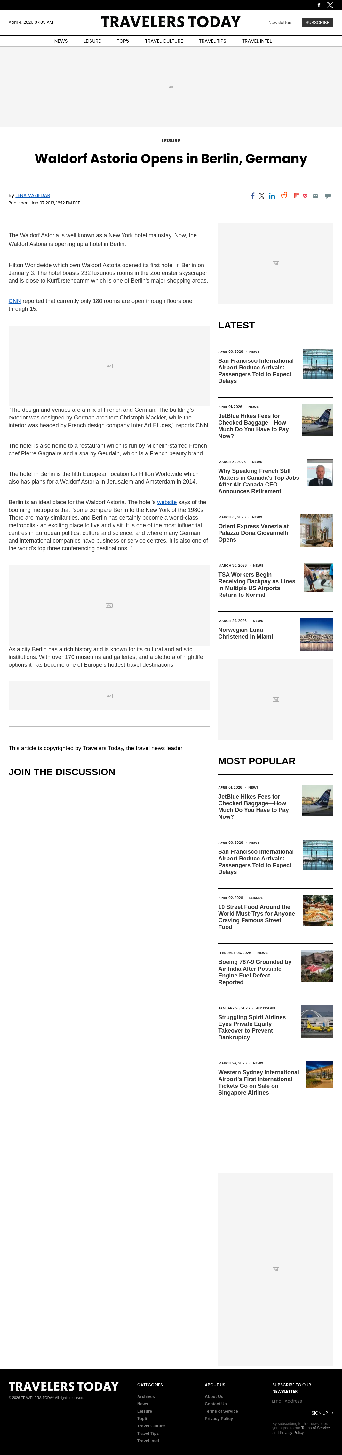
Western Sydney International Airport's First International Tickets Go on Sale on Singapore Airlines (258, 1082)
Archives (146, 1396)
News (254, 351)
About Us (214, 1396)
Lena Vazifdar (32, 195)
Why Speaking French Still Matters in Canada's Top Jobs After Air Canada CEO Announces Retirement (258, 481)
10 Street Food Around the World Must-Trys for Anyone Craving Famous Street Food (256, 917)
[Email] (315, 195)
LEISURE (92, 41)
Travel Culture (151, 1426)
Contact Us (216, 1403)
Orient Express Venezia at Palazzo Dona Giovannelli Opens (253, 533)
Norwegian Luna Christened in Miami (245, 633)
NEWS (61, 41)
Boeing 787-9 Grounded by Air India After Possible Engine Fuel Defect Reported (254, 972)
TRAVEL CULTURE (164, 41)
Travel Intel (148, 1440)
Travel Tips (148, 1433)
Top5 (142, 1418)
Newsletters (281, 23)
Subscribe (318, 22)
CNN (15, 301)
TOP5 (123, 41)
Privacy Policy (219, 1418)
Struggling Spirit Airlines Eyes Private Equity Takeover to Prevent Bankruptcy (252, 1027)
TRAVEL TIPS (212, 41)
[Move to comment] (327, 195)
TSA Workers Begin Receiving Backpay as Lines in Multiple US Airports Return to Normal (256, 584)
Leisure (171, 140)
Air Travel (266, 1008)
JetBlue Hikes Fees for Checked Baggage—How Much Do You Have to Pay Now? (253, 426)
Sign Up (320, 1413)
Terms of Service (221, 1411)
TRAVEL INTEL (257, 41)
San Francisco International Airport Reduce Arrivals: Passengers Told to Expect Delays (256, 371)
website (167, 502)
